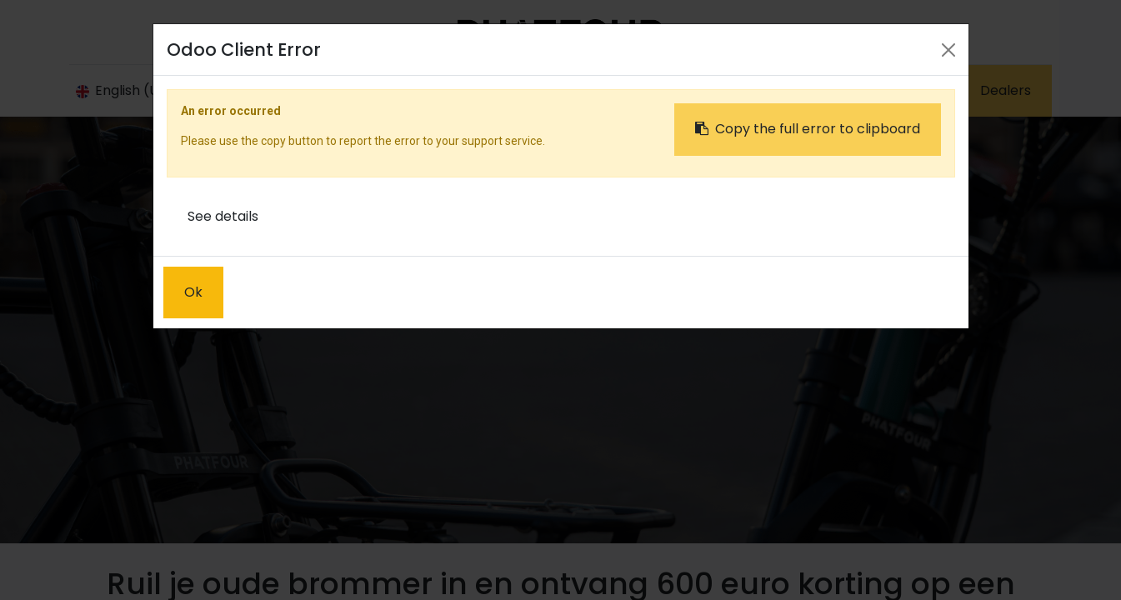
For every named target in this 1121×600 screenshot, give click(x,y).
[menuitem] (396, 89)
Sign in (815, 89)
